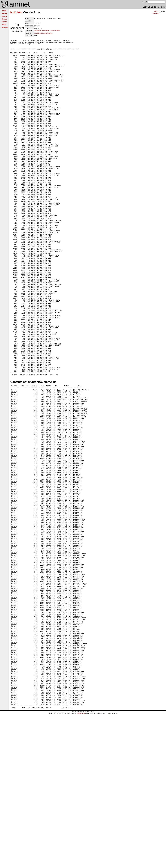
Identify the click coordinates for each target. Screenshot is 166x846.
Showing (155, 13)
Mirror (156, 11)
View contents (55, 31)
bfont (19, 12)
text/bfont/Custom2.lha (41, 31)
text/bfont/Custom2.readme (43, 33)
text (12, 12)
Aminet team (81, 845)
